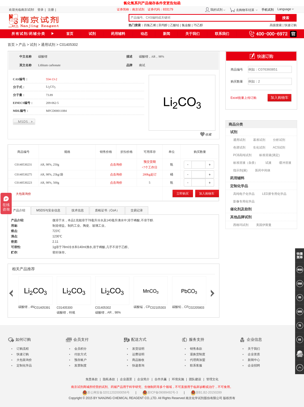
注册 (51, 9)
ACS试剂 (279, 147)
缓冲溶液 (285, 163)
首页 (69, 34)
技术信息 (78, 210)
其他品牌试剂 (241, 217)
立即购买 (182, 193)
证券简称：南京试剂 (132, 9)
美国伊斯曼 (263, 225)
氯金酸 (186, 25)
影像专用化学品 (244, 201)
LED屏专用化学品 (274, 194)
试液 (268, 163)
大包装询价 (23, 194)
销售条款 (196, 348)
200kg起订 (150, 174)
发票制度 (80, 365)
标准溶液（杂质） (245, 163)
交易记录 (137, 210)
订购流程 (23, 348)
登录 (40, 9)
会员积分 (80, 348)
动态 (144, 34)
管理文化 (212, 379)
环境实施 (178, 379)
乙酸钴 (174, 25)
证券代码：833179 (160, 9)
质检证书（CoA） (107, 210)
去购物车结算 (245, 10)
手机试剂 (267, 9)
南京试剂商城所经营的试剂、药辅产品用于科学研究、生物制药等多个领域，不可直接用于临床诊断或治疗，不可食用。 (152, 387)
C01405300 (65, 307)
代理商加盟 (197, 360)
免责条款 (92, 379)
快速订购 (290, 25)
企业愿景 (126, 379)
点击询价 (116, 164)
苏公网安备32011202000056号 (105, 392)
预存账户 (80, 360)
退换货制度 (197, 354)
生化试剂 (259, 147)
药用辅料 (118, 34)
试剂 (92, 34)
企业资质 (254, 354)
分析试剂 (279, 140)
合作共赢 (161, 379)
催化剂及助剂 (241, 209)
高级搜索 (276, 25)
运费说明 (138, 354)
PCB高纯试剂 (242, 155)
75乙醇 (198, 25)
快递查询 (138, 365)
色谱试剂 (239, 147)
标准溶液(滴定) (269, 155)
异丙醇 (163, 25)
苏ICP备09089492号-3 (160, 392)
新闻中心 (254, 360)
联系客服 (196, 365)
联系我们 (222, 34)
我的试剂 (216, 9)
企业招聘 (254, 365)
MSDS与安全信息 (48, 210)
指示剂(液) (240, 170)
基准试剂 (259, 140)
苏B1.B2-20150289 (206, 392)
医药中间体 (262, 170)
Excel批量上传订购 (243, 98)
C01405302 (103, 307)
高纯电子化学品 (244, 194)
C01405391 (42, 307)
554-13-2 (51, 79)
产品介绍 (19, 210)
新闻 (166, 34)
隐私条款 (109, 379)
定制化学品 (239, 186)
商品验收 (138, 360)
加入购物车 (206, 193)
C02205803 (196, 307)
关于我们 (192, 34)
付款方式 (80, 354)
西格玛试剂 (240, 225)
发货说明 (138, 348)
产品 (22, 45)
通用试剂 (48, 45)
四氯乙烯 (150, 25)
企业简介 (143, 379)
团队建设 (195, 379)
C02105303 (158, 307)
